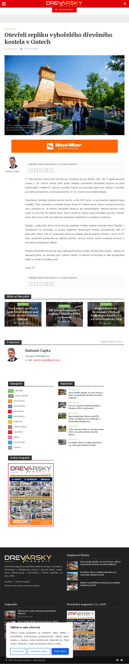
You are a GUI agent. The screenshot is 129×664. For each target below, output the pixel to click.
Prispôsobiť (18, 651)
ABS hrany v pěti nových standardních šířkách (37, 612)
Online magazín (22, 581)
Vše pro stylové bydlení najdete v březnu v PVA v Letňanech (64, 314)
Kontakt (8, 581)
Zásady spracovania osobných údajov (22, 585)
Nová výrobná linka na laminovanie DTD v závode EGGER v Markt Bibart (82, 433)
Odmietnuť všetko (38, 651)
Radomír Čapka (13, 171)
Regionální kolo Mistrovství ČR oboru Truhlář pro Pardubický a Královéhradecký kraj (106, 314)
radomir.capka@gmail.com (46, 360)
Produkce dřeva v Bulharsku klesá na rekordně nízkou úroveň (86, 444)
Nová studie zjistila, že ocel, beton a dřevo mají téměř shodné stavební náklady (23, 314)
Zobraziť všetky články (111, 342)
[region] (39, 640)
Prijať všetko (60, 651)
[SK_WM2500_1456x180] (64, 148)
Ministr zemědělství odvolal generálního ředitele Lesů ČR (101, 584)
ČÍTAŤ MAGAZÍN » (64, 10)
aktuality (10, 29)
